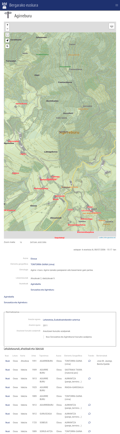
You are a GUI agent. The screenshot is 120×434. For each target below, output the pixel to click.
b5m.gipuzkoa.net (109, 237)
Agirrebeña (36, 284)
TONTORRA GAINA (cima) (43, 264)
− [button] (7, 29)
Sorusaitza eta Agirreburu (42, 290)
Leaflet (101, 237)
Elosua (34, 259)
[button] (7, 40)
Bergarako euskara (20, 5)
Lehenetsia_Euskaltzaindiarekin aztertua (61, 320)
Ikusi (7, 361)
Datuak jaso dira (38, 242)
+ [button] (7, 25)
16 (21, 242)
